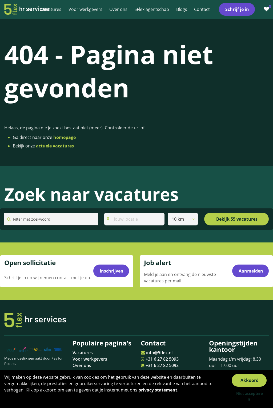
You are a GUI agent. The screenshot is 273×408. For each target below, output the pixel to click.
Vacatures (83, 353)
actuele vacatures (55, 146)
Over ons (82, 365)
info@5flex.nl (159, 353)
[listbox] (183, 219)
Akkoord (249, 380)
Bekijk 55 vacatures (237, 219)
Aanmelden (251, 271)
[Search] (134, 219)
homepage (64, 137)
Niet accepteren (249, 396)
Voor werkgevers (90, 359)
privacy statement (157, 390)
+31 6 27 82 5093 (162, 359)
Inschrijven (111, 271)
